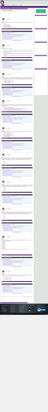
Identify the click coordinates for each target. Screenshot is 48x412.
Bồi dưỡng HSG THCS (21, 307)
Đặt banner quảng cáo (3, 311)
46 (14, 296)
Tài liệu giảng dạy (3, 306)
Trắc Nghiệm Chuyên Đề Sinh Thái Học (7, 147)
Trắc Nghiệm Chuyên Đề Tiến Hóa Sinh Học (8, 146)
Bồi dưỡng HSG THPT (21, 306)
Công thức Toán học (3, 307)
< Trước (7, 296)
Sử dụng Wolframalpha (4, 309)
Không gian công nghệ (12, 309)
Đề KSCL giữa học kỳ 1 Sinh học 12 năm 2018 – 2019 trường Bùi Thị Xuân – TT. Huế (13, 35)
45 (13, 296)
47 (15, 296)
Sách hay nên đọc (12, 308)
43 (11, 296)
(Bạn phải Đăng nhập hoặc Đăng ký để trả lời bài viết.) (27, 296)
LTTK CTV (9, 18)
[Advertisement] (17, 14)
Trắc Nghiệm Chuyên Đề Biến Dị (6, 33)
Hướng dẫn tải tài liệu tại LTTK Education (17, 40)
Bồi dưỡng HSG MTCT (21, 308)
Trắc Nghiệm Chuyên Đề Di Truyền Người (8, 67)
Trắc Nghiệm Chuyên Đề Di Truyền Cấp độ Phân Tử (9, 32)
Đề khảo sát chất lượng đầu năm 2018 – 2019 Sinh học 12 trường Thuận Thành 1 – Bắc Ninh (14, 34)
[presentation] (14, 159)
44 (12, 296)
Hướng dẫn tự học (12, 306)
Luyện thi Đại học (21, 309)
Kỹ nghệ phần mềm (12, 311)
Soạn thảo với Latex (3, 308)
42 (10, 296)
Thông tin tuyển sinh (12, 307)
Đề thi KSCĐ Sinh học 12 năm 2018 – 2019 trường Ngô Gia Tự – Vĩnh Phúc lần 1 (12, 36)
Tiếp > (17, 296)
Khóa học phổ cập (21, 311)
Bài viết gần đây (2, 6)
